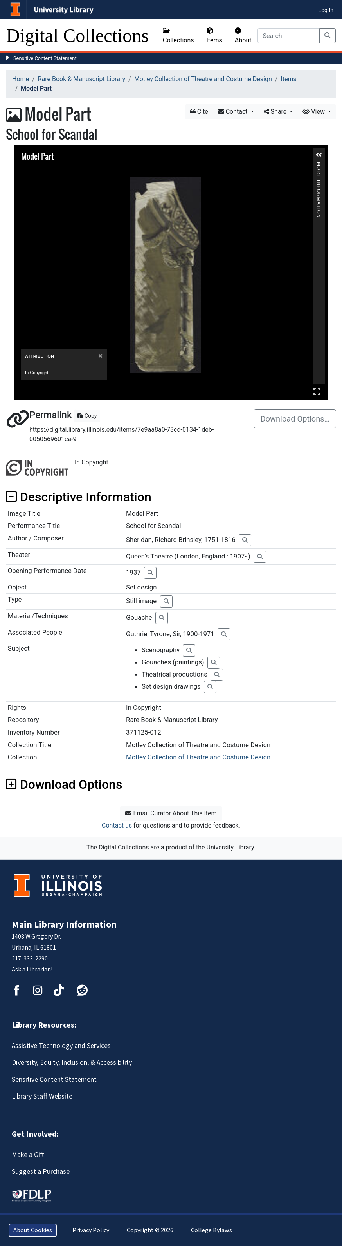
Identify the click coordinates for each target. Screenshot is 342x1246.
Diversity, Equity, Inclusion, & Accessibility (72, 1063)
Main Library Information (64, 924)
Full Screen (317, 391)
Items (214, 35)
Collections (178, 35)
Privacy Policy (90, 1230)
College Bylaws (211, 1230)
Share (276, 111)
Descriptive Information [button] (78, 496)
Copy (87, 416)
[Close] (100, 356)
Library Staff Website (42, 1096)
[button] (319, 155)
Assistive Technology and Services (61, 1046)
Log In (326, 10)
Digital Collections (77, 35)
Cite (199, 111)
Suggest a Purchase (41, 1172)
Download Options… (294, 419)
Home (20, 79)
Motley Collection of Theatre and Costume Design (203, 79)
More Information (318, 165)
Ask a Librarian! (32, 969)
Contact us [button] (117, 825)
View (314, 111)
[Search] (288, 35)
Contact (233, 111)
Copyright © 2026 (150, 1230)
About (243, 35)
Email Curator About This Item (170, 813)
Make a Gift (28, 1155)
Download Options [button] (64, 784)
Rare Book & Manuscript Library (81, 79)
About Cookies (32, 1230)
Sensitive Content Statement (45, 58)
